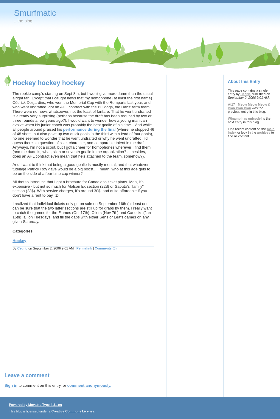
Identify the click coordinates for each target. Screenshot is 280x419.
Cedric (22, 248)
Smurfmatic (35, 13)
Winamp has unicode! (245, 118)
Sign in (10, 385)
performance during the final (89, 129)
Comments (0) (105, 248)
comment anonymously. (89, 385)
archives (263, 132)
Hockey (19, 240)
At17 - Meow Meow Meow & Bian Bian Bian (249, 106)
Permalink (84, 248)
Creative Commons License (72, 411)
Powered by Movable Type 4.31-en (35, 404)
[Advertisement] (56, 315)
